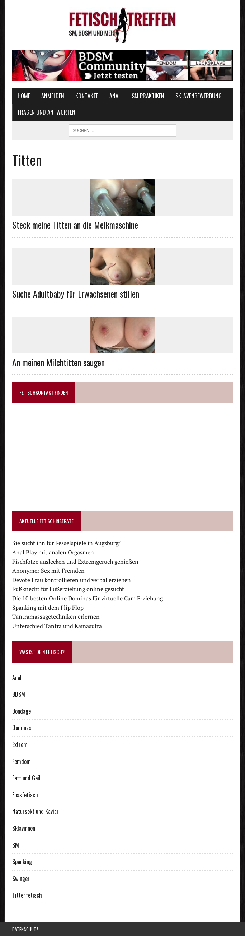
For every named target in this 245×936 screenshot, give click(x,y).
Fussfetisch (25, 794)
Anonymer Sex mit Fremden (48, 571)
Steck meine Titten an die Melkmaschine (75, 224)
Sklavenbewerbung (198, 96)
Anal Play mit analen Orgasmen (53, 552)
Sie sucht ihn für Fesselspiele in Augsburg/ (66, 543)
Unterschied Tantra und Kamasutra (57, 626)
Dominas (21, 727)
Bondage (21, 711)
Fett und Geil (26, 778)
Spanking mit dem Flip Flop (48, 608)
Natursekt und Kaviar (35, 811)
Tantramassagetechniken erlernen (56, 617)
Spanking (22, 861)
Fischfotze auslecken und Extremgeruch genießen (75, 562)
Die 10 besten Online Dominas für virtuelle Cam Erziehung (87, 598)
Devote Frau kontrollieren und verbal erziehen (71, 580)
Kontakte (86, 96)
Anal (115, 96)
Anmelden (52, 96)
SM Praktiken (148, 96)
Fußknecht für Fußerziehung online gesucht (68, 589)
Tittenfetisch (27, 895)
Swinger (21, 878)
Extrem (20, 744)
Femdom (21, 761)
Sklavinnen (23, 828)
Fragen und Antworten (46, 112)
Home (24, 96)
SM (15, 845)
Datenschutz (25, 929)
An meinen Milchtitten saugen (58, 362)
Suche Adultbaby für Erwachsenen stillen (75, 293)
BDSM (18, 694)
